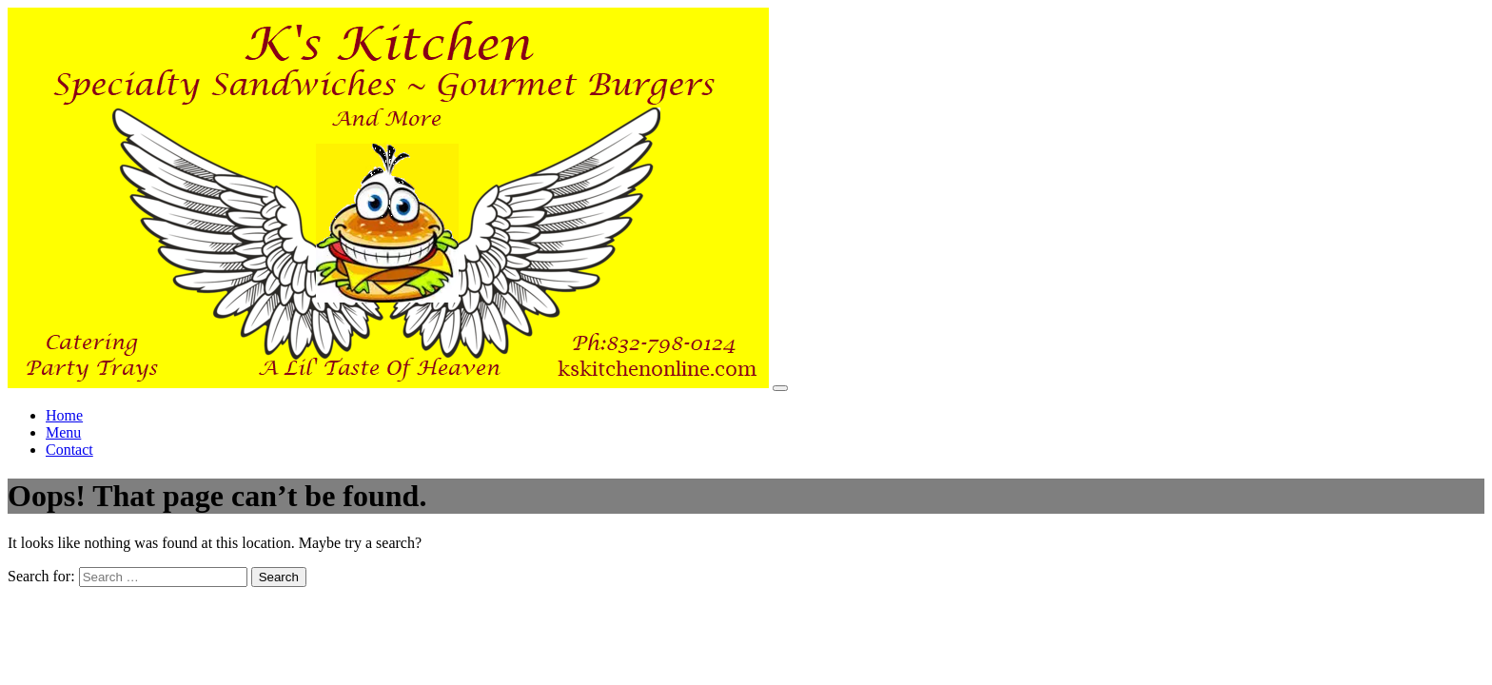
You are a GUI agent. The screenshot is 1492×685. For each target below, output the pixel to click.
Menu (63, 432)
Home (64, 415)
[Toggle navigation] (780, 388)
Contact (69, 449)
